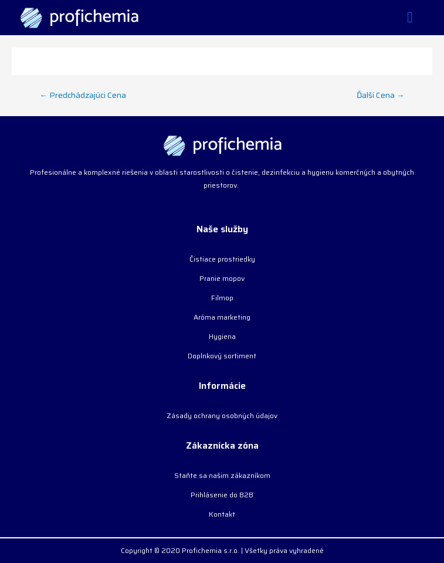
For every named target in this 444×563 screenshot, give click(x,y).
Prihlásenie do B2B (222, 494)
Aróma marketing (222, 317)
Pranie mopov (222, 278)
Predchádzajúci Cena (83, 95)
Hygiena (222, 336)
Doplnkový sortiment (222, 355)
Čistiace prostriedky (222, 258)
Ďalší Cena (381, 95)
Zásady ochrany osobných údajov (222, 415)
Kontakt (222, 514)
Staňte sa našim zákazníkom (222, 475)
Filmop (222, 297)
